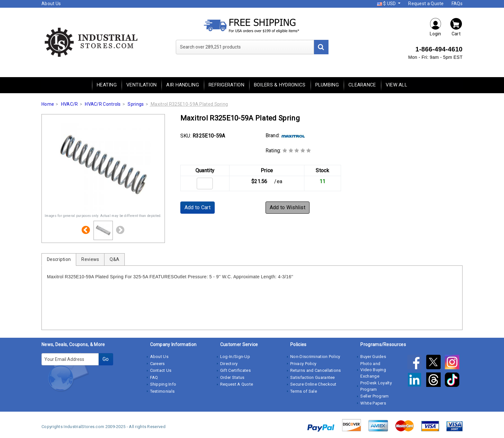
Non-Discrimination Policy (315, 356)
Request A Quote (236, 384)
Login (435, 26)
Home (47, 104)
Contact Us (161, 370)
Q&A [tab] (114, 259)
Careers (157, 363)
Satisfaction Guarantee (312, 377)
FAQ (154, 377)
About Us (51, 3)
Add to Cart (197, 207)
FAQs (457, 3)
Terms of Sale (303, 391)
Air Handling (182, 85)
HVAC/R (69, 104)
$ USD (387, 3)
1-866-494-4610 (439, 49)
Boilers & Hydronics (280, 85)
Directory (229, 363)
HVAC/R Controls (103, 104)
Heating (107, 85)
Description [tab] (59, 259)
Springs (136, 104)
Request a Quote (426, 3)
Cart (456, 26)
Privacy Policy (303, 363)
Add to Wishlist (288, 207)
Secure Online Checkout (313, 384)
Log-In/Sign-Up (235, 356)
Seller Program (374, 396)
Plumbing (327, 85)
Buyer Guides (373, 356)
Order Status (232, 377)
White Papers (373, 403)
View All (396, 85)
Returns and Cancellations (315, 370)
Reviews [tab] (90, 259)
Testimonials (162, 391)
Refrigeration (226, 85)
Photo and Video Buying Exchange (373, 370)
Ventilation (141, 85)
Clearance (362, 85)
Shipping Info (163, 384)
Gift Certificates (235, 370)
